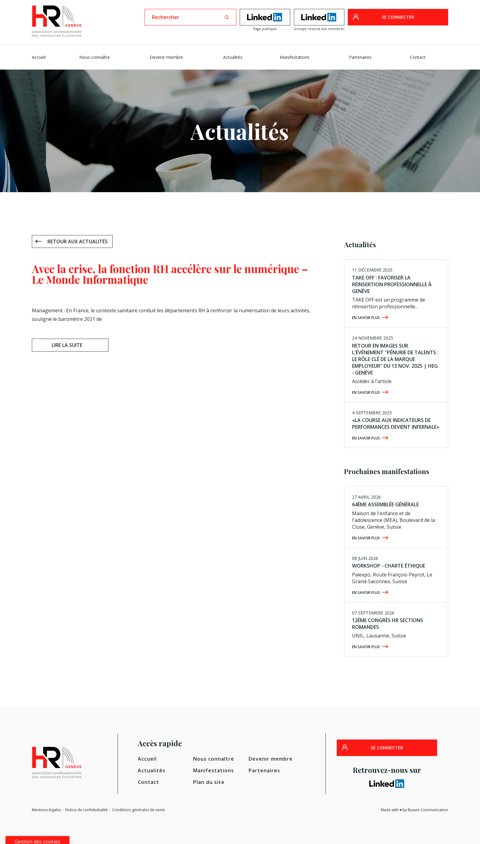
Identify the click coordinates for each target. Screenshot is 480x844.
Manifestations (294, 57)
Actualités (232, 57)
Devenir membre (166, 57)
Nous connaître (94, 57)
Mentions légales (46, 809)
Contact (418, 57)
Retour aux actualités (77, 241)
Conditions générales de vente (138, 809)
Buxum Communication (428, 809)
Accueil (39, 57)
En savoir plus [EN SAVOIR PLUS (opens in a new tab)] (366, 438)
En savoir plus (366, 317)
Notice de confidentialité (86, 809)
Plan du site (209, 782)
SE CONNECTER (398, 17)
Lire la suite (67, 345)
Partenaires (360, 57)
